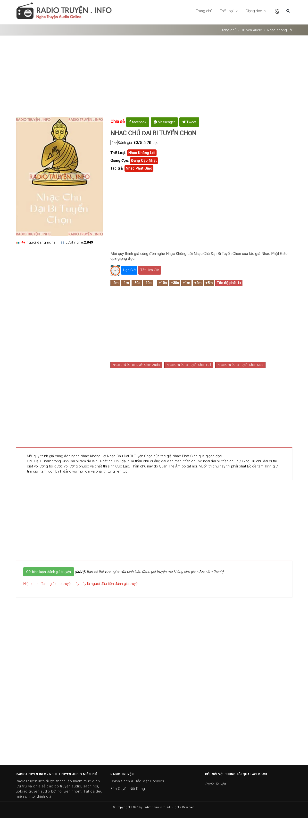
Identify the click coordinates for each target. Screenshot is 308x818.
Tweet (189, 122)
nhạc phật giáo (139, 168)
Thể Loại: (118, 153)
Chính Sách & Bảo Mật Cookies (137, 781)
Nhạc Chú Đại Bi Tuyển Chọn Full (188, 365)
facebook (137, 122)
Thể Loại (229, 11)
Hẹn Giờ (129, 270)
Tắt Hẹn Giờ (149, 270)
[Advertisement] (154, 78)
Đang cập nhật (144, 160)
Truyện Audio (251, 30)
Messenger (164, 122)
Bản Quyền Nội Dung (127, 788)
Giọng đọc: (119, 160)
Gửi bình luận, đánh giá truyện (48, 572)
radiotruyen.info (154, 807)
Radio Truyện (215, 784)
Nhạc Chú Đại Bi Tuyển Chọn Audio (136, 365)
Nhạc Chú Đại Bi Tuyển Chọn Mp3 (240, 365)
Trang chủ (204, 11)
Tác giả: (117, 168)
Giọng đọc (256, 11)
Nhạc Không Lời (279, 30)
